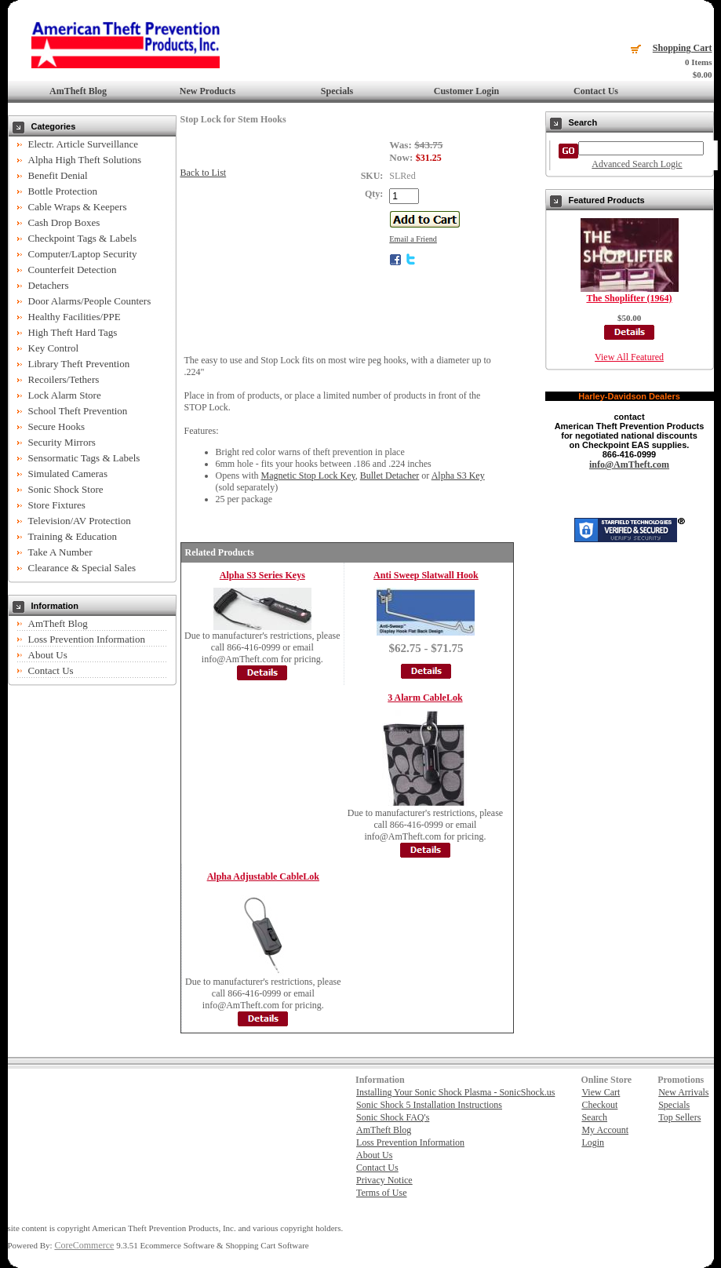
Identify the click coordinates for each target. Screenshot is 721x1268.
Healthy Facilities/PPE (74, 316)
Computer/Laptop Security (82, 254)
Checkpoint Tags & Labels (82, 238)
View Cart (600, 1092)
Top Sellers (679, 1117)
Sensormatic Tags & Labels (84, 458)
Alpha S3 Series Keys (262, 575)
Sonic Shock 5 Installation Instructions (429, 1104)
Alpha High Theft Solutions (85, 160)
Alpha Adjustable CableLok (263, 876)
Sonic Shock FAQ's (392, 1117)
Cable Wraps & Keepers (77, 207)
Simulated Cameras (67, 473)
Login (592, 1142)
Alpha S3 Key (458, 475)
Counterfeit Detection (72, 269)
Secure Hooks (57, 426)
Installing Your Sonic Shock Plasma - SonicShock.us (455, 1092)
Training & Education (73, 536)
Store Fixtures (57, 505)
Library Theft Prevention (79, 364)
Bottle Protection (62, 191)
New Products (207, 91)
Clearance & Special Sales (82, 568)
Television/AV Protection (79, 521)
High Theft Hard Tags (73, 332)
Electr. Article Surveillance (83, 144)
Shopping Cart (682, 47)
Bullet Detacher (390, 475)
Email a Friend (413, 239)
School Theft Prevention (78, 411)
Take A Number (60, 552)
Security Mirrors (62, 442)
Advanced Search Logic (637, 163)
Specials (337, 91)
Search (594, 1117)
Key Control (53, 348)
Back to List (203, 172)
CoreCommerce (84, 1245)
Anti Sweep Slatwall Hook (426, 575)
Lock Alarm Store (64, 395)
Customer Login (466, 91)
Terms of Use (381, 1192)
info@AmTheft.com (629, 464)
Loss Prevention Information (86, 639)
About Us (47, 655)
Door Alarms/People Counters (89, 301)
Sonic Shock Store (66, 489)
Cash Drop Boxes (64, 222)
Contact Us (596, 91)
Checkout (599, 1104)
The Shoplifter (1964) (629, 298)
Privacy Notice (384, 1180)
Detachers (48, 285)
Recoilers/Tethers (64, 379)
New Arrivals (683, 1092)
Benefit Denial (58, 175)
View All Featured (629, 357)
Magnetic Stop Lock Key (308, 475)
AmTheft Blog (78, 91)
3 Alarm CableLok (425, 697)
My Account (604, 1129)
